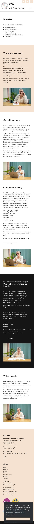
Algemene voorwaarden (10, 491)
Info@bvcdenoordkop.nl (9, 447)
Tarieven (5, 478)
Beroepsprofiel (7, 483)
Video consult (9, 36)
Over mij (5, 469)
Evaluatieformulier (8, 489)
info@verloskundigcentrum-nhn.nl (13, 333)
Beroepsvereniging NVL (10, 485)
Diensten (5, 473)
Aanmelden (10, 244)
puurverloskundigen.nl (9, 300)
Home (5, 467)
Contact (5, 476)
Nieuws (5, 471)
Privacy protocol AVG (9, 493)
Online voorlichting (10, 33)
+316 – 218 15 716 (9, 448)
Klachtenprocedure (8, 487)
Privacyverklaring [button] (11, 515)
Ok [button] (18, 519)
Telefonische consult (10, 27)
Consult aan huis (9, 31)
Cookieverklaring (8, 495)
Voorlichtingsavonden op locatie (14, 35)
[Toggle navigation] (31, 8)
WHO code (6, 481)
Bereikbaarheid (7, 475)
